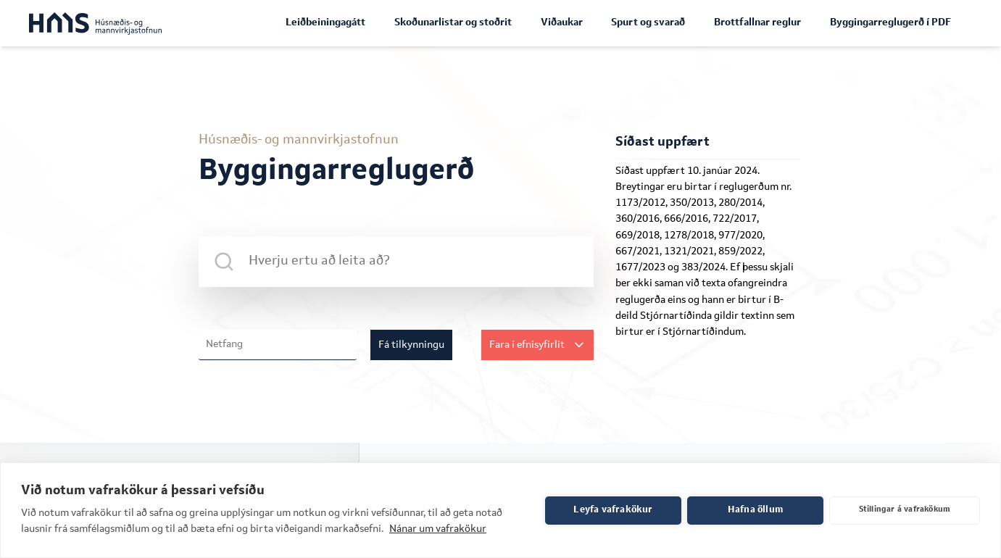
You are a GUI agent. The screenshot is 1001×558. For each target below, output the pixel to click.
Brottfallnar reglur (757, 22)
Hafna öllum (755, 510)
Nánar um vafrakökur (437, 529)
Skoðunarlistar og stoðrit (453, 22)
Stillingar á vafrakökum (905, 510)
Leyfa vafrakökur (612, 510)
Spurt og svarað (648, 22)
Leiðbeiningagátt (325, 22)
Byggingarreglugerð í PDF (890, 22)
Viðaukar (562, 22)
